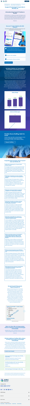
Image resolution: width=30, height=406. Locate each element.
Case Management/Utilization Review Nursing (12, 363)
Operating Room (11, 196)
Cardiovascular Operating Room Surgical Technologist (13, 358)
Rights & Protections (8, 403)
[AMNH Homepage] (5, 1)
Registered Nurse (7, 366)
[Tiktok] (8, 389)
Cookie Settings (19, 403)
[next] (24, 311)
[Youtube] (10, 389)
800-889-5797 (5, 386)
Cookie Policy (14, 403)
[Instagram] (12, 389)
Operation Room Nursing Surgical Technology (12, 359)
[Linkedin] (4, 389)
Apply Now (26, 1)
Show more (15, 20)
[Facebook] (1, 389)
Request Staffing (9, 142)
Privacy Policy (2, 403)
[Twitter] (3, 389)
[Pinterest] (6, 389)
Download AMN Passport (8, 62)
